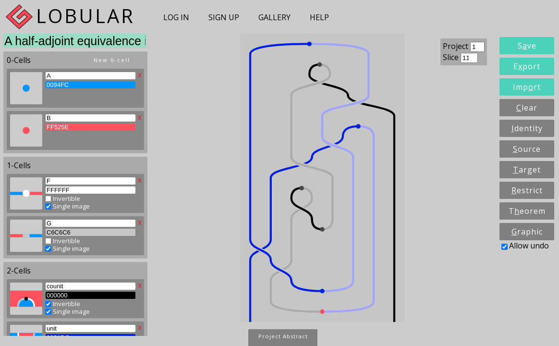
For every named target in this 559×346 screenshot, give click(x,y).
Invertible (62, 197)
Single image (67, 205)
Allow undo (525, 245)
